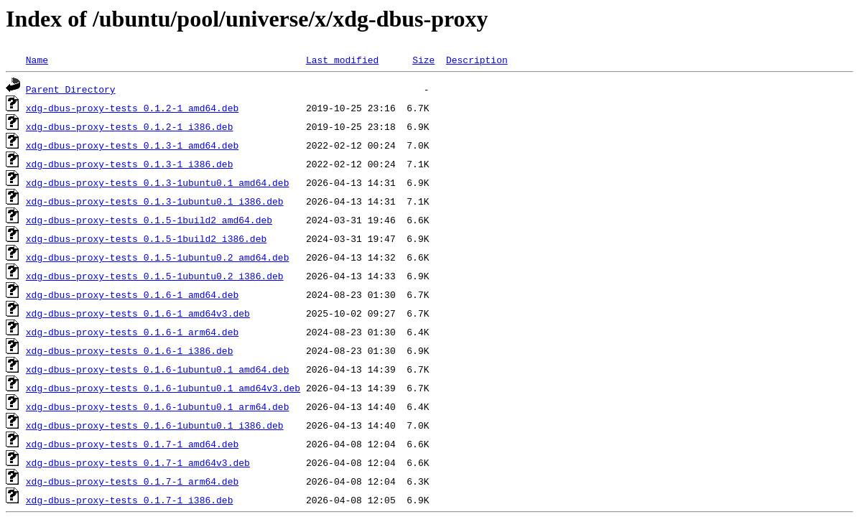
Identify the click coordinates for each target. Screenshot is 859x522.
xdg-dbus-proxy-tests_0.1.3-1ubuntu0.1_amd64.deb (157, 182)
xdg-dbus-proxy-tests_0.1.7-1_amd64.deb (132, 443)
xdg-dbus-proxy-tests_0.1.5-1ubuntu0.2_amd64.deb (157, 257)
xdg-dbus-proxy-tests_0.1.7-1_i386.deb (129, 499)
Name (37, 59)
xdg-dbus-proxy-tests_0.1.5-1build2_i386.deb (146, 238)
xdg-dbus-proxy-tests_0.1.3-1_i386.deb (129, 163)
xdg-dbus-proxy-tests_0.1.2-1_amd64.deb (132, 107)
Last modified (342, 59)
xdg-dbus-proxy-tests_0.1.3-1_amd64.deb (132, 145)
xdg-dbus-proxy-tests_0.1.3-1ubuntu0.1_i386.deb (155, 201)
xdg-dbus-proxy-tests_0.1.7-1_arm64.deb (132, 481)
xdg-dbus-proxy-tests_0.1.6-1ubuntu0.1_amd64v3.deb (163, 387)
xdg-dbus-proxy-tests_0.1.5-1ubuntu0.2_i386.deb (155, 275)
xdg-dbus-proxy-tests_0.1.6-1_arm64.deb (132, 331)
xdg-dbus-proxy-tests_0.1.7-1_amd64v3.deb (138, 462)
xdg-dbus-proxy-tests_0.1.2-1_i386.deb (129, 126)
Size (423, 59)
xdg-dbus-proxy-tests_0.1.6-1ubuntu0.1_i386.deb (155, 425)
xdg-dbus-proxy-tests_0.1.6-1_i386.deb (129, 350)
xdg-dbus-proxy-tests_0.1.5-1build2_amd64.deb (149, 219)
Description (477, 59)
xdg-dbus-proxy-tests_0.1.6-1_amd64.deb (132, 294)
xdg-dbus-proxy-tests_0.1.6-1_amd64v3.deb (138, 313)
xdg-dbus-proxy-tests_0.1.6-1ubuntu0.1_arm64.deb (157, 406)
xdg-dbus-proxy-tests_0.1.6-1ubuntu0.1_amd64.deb (157, 369)
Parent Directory (71, 89)
